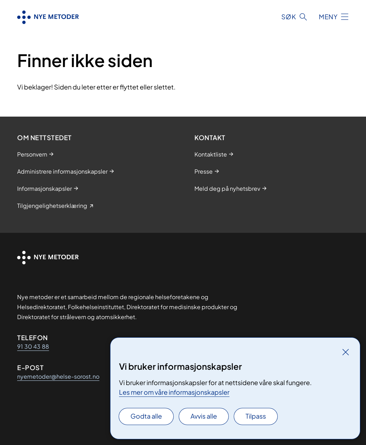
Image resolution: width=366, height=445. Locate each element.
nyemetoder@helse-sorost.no (58, 376)
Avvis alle (204, 416)
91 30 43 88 (33, 346)
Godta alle (146, 416)
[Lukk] (345, 352)
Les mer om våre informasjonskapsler (174, 392)
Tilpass (256, 416)
